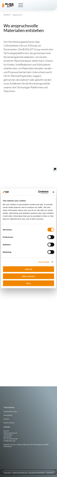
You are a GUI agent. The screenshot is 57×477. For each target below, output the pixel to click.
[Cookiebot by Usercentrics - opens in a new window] (38, 192)
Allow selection (28, 276)
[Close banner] (53, 192)
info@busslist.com (9, 441)
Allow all (28, 269)
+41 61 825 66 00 (11, 439)
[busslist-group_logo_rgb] (8, 3)
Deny (28, 283)
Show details (43, 262)
